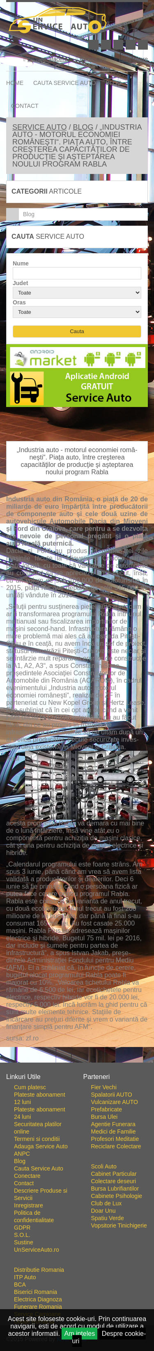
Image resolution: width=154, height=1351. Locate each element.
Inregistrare (131, 59)
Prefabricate (106, 1109)
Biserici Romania (35, 1292)
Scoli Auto (104, 1166)
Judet (20, 283)
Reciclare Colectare (116, 1146)
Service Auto (39, 127)
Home (14, 83)
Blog (114, 83)
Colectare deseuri (113, 1181)
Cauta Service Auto (64, 83)
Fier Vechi (104, 1087)
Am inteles (79, 1333)
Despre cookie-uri (109, 1337)
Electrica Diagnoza (38, 1299)
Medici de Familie (113, 1131)
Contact (25, 106)
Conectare (91, 59)
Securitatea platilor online (38, 1128)
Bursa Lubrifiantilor (115, 1188)
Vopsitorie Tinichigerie (119, 1225)
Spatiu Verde (107, 1218)
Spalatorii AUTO (111, 1094)
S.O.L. (22, 1235)
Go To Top (77, 1059)
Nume (21, 263)
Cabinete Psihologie (117, 1196)
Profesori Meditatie (115, 1139)
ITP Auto (25, 1277)
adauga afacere (45, 59)
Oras (19, 302)
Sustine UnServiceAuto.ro (36, 1246)
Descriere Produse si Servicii (40, 1194)
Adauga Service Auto (41, 1146)
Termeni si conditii (37, 1139)
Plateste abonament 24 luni (39, 1113)
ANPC (22, 1153)
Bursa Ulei (104, 1116)
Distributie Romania (39, 1269)
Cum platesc (30, 1087)
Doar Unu (103, 1210)
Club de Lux (106, 1203)
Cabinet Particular (114, 1173)
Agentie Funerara (113, 1124)
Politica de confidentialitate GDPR (34, 1220)
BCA (20, 1284)
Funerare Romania (38, 1306)
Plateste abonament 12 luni (39, 1098)
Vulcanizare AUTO (114, 1102)
